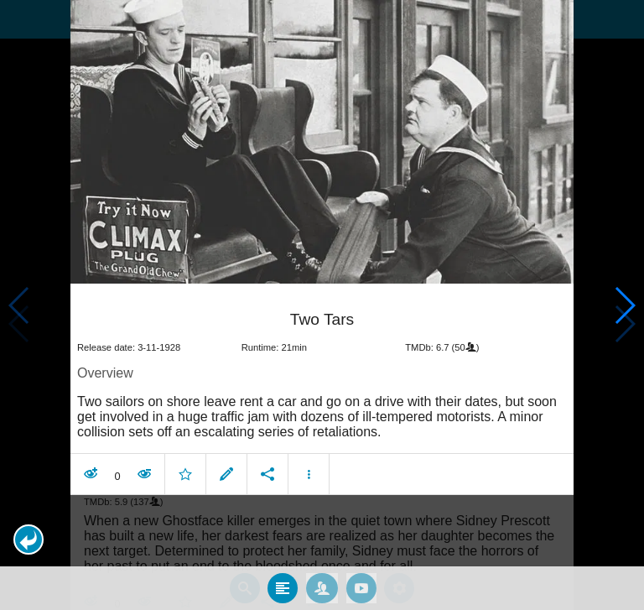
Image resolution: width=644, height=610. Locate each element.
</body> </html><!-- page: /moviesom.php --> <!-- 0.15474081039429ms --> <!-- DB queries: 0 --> (322, 305)
